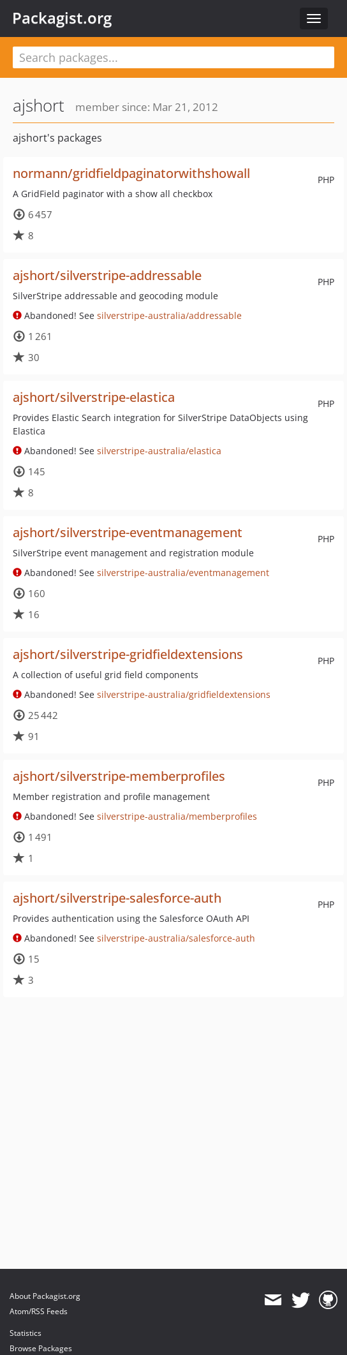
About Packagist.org (45, 1296)
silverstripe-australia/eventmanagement (183, 572)
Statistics (25, 1333)
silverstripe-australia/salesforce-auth (176, 938)
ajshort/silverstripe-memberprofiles (119, 776)
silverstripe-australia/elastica (159, 451)
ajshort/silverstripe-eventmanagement (127, 532)
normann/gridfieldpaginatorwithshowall (131, 173)
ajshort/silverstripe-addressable (107, 275)
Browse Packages (41, 1348)
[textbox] (173, 57)
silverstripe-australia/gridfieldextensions (183, 694)
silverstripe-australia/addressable (169, 315)
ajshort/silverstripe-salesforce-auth (117, 898)
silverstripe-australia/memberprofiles (177, 816)
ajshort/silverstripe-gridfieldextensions (128, 654)
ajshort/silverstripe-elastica (94, 397)
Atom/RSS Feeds (39, 1311)
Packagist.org (62, 18)
